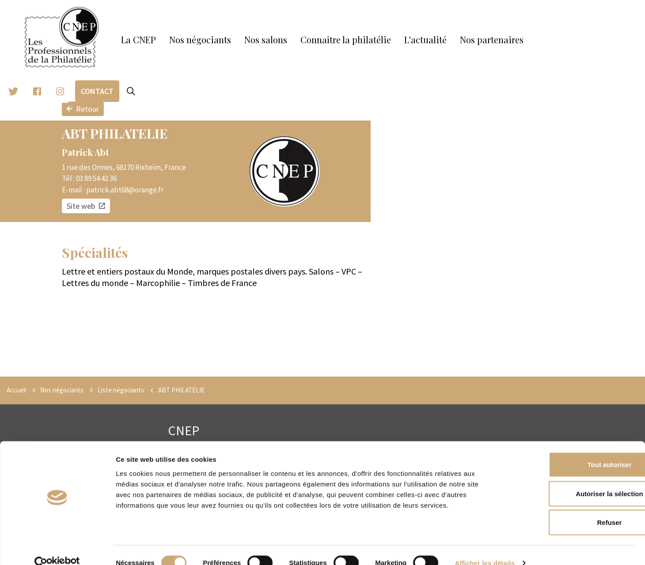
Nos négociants (200, 39)
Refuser (571, 507)
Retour (82, 109)
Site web (86, 206)
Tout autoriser (571, 449)
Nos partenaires (492, 39)
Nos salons (265, 39)
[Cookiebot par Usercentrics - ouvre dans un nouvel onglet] (57, 547)
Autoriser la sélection (571, 478)
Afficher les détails (485, 547)
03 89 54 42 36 (96, 178)
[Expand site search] (131, 91)
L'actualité (425, 39)
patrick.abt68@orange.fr (124, 190)
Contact (97, 91)
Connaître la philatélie (345, 39)
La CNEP (138, 39)
